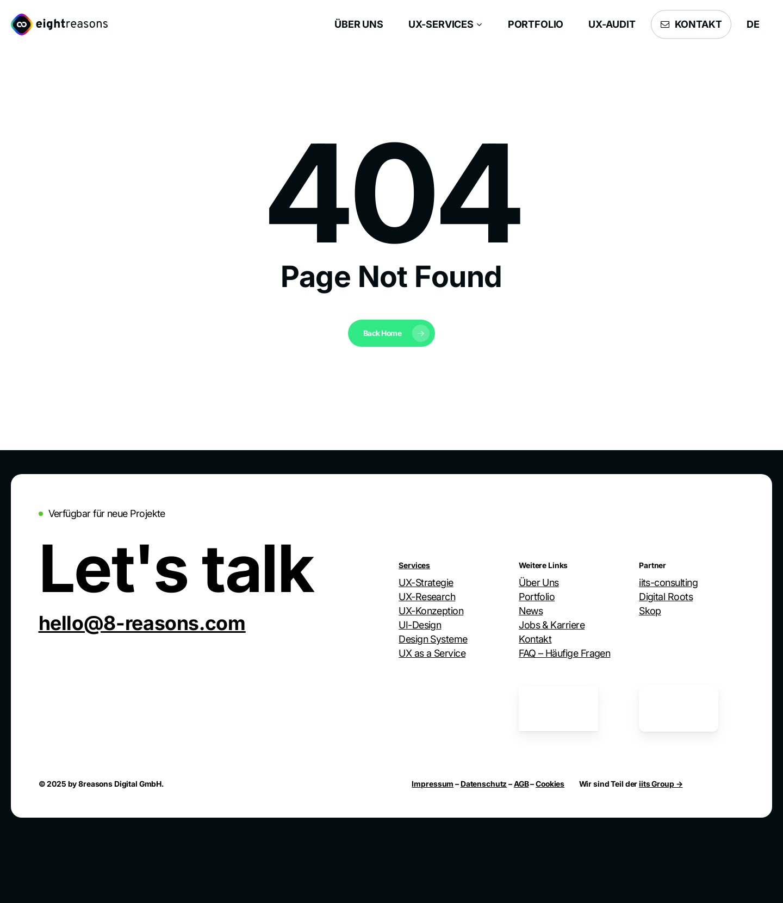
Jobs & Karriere (552, 625)
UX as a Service (432, 653)
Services (414, 565)
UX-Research (427, 596)
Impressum (432, 783)
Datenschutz (484, 783)
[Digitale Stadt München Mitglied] (438, 708)
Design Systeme (433, 639)
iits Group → (660, 783)
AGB (521, 783)
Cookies (550, 783)
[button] (142, 623)
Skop (650, 610)
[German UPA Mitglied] (558, 708)
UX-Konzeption (431, 610)
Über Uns (539, 582)
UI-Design (420, 625)
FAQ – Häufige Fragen (564, 653)
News (531, 610)
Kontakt (535, 639)
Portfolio (537, 596)
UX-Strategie (426, 582)
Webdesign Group (677, 625)
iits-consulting (668, 582)
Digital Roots (666, 596)
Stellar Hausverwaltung (687, 639)
